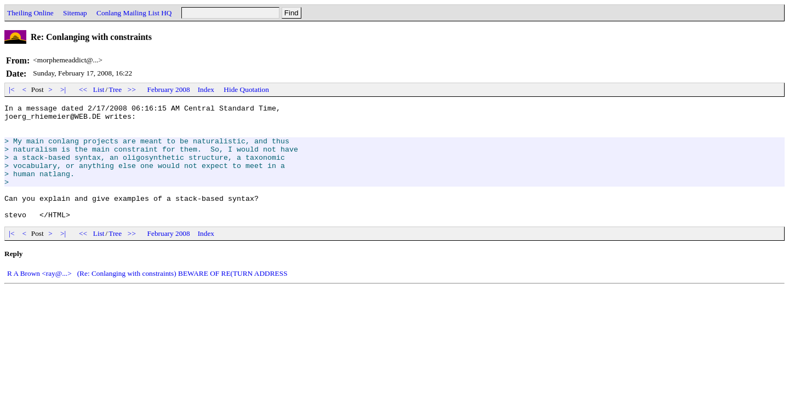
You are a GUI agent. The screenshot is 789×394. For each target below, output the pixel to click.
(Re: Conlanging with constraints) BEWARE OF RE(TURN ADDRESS (182, 296)
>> (132, 89)
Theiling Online (30, 13)
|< (11, 89)
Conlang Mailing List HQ (133, 13)
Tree (115, 89)
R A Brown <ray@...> (39, 296)
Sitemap (75, 13)
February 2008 (168, 89)
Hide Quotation (246, 89)
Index (206, 89)
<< (83, 89)
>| (63, 89)
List (99, 89)
